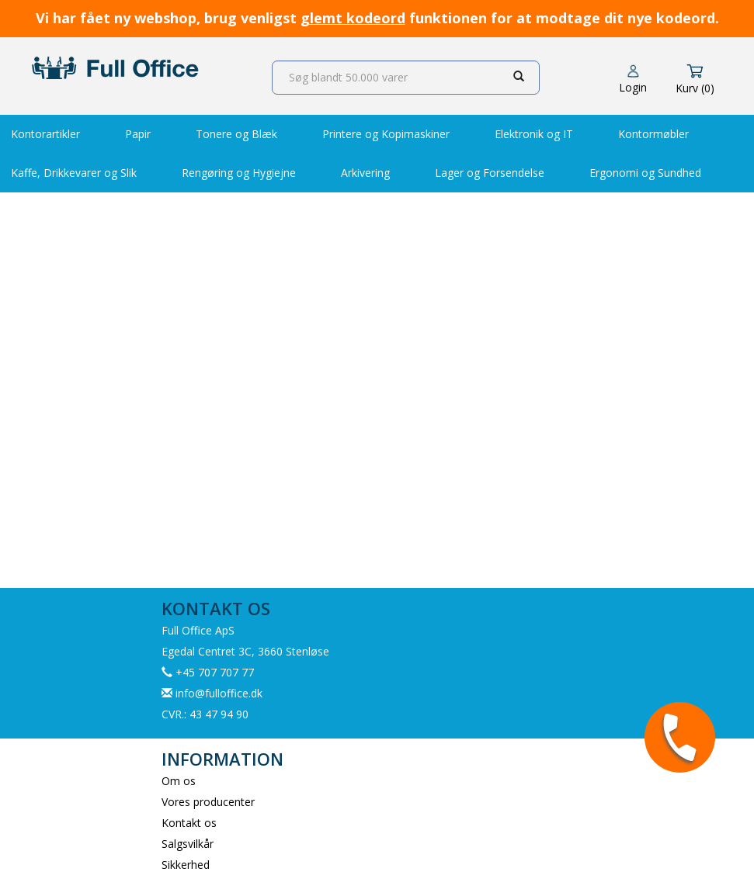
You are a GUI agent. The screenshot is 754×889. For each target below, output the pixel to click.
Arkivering (365, 172)
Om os (179, 780)
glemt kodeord (353, 18)
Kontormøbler (653, 133)
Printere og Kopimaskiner (386, 133)
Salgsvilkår (188, 843)
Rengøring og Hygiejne (239, 172)
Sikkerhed (186, 864)
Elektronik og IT (534, 133)
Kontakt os (189, 822)
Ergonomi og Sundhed (645, 172)
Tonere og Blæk (236, 133)
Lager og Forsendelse (489, 172)
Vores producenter (208, 801)
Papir (138, 133)
